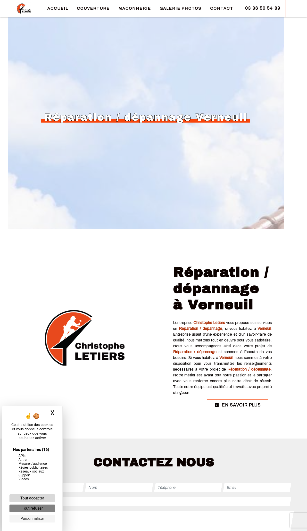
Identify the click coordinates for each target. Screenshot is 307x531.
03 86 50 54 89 (262, 8)
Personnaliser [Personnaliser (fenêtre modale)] (32, 518)
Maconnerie (134, 8)
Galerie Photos (180, 8)
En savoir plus (238, 405)
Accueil (57, 8)
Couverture (93, 8)
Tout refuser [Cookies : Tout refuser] (32, 508)
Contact (221, 8)
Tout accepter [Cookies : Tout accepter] (32, 498)
